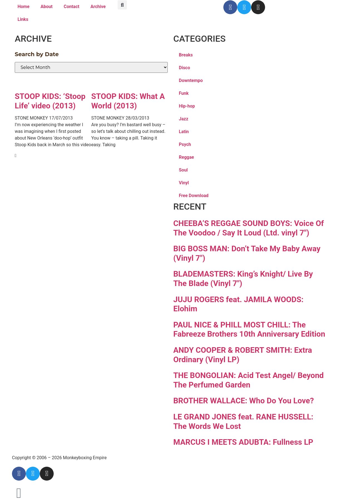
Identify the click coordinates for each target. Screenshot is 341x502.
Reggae (186, 157)
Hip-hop (187, 106)
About (47, 6)
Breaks (186, 55)
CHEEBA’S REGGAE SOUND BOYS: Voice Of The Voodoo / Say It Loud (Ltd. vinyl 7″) (248, 228)
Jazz (183, 118)
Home (23, 6)
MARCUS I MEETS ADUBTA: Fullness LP (243, 442)
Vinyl (184, 182)
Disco (184, 67)
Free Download (194, 195)
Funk (184, 93)
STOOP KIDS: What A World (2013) (128, 101)
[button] (122, 4)
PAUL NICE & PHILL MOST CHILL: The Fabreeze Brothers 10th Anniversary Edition (249, 329)
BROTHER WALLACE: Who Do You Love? (243, 400)
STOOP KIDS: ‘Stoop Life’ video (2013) (50, 101)
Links (23, 19)
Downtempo (191, 80)
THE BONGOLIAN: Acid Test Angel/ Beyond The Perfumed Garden (248, 380)
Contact (71, 6)
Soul (183, 170)
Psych (185, 144)
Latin (184, 131)
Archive (98, 6)
